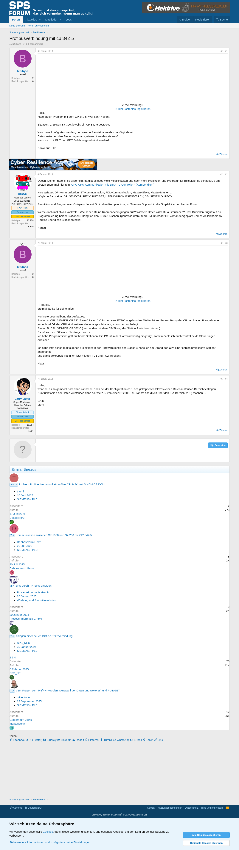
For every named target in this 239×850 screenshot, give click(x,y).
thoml (20, 491)
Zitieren (223, 154)
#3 (226, 243)
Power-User (22, 212)
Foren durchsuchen (38, 25)
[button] (39, 19)
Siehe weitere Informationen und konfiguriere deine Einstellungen (49, 842)
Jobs (69, 19)
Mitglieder (51, 19)
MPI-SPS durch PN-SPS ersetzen (31, 585)
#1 (226, 51)
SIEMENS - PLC (27, 499)
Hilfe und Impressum (212, 807)
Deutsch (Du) (33, 807)
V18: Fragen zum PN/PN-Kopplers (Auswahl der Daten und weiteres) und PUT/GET (68, 690)
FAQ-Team (23, 208)
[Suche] (222, 19)
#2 (226, 174)
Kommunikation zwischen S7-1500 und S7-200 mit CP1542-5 (54, 535)
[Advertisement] (61, 78)
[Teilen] (221, 51)
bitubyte (17, 44)
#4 (226, 379)
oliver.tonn (23, 697)
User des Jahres (22, 216)
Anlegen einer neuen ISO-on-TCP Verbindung (43, 636)
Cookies (16, 807)
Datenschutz (191, 807)
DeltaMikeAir (17, 517)
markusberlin (18, 723)
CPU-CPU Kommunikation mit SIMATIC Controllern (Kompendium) (112, 184)
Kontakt (151, 807)
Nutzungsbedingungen (170, 807)
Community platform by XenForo (119, 815)
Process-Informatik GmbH (33, 592)
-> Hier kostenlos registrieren (132, 108)
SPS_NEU (23, 642)
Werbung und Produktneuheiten (37, 600)
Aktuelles (31, 19)
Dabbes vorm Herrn (29, 542)
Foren (16, 19)
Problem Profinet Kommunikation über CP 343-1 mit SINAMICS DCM (62, 484)
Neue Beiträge (17, 25)
